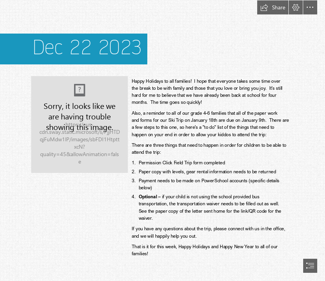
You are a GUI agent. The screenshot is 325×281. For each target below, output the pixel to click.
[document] (162, 140)
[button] (272, 7)
